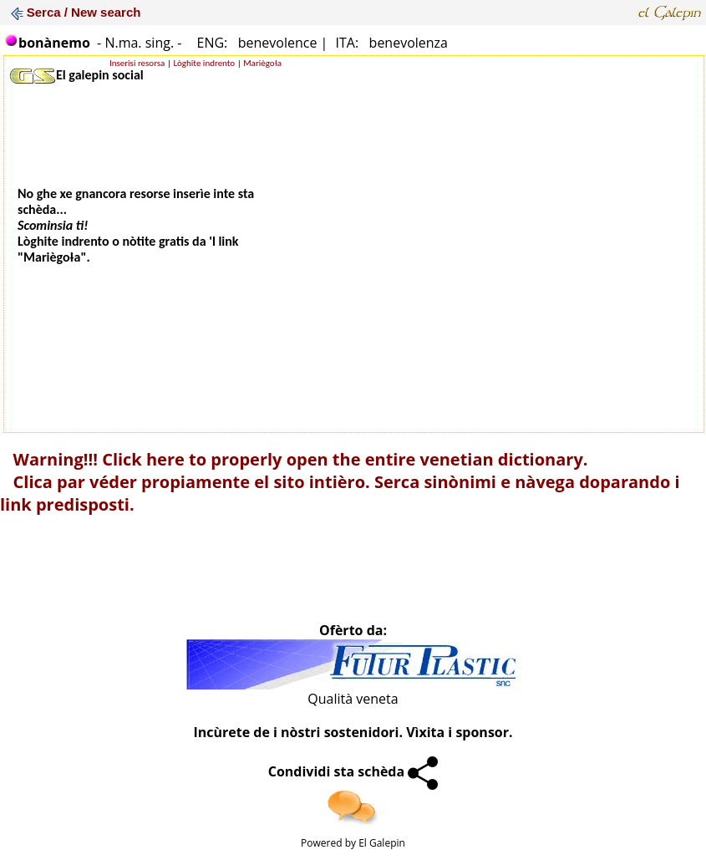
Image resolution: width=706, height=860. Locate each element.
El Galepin (381, 843)
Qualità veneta (352, 699)
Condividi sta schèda (353, 771)
